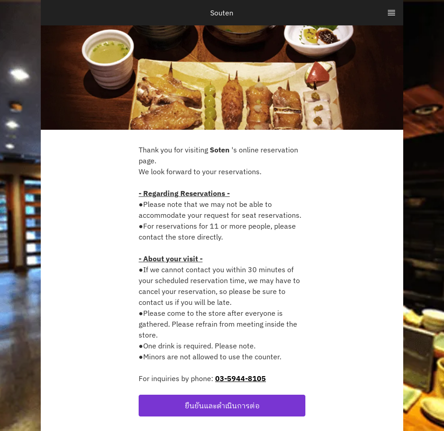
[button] (222, 405)
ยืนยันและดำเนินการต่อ (222, 405)
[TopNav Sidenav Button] (391, 12)
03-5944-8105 (240, 378)
